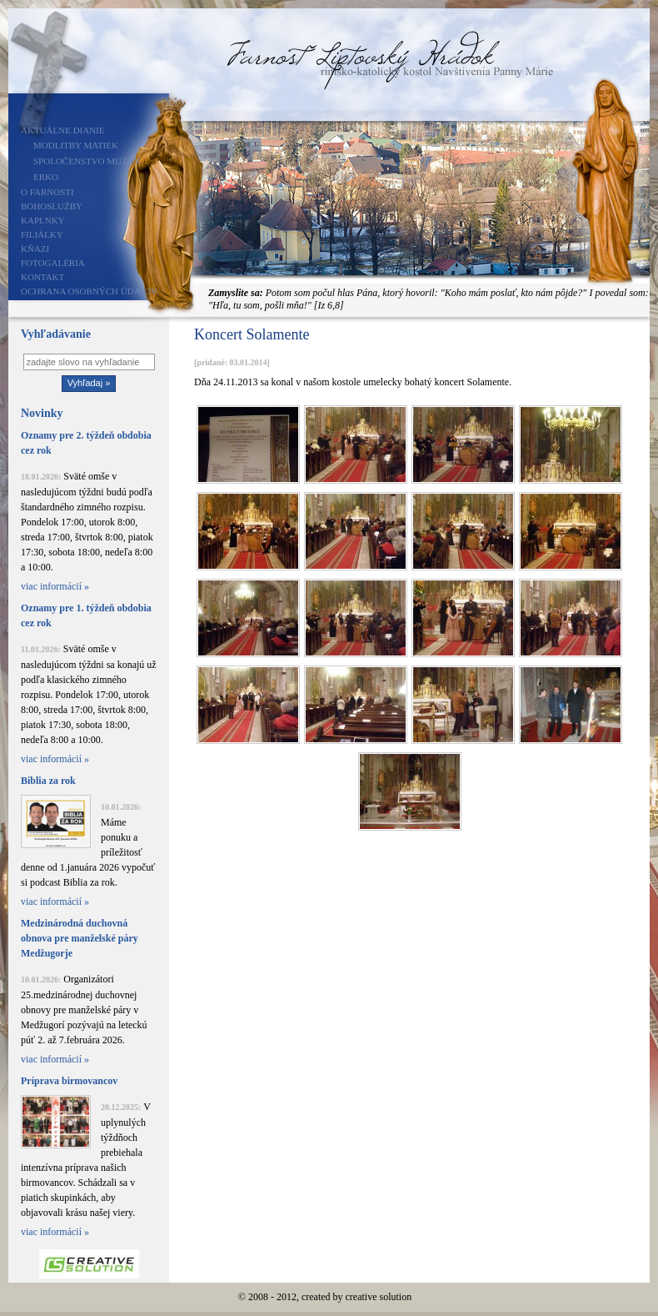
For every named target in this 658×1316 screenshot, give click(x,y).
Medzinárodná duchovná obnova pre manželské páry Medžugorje (79, 938)
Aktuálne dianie (63, 130)
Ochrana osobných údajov (89, 291)
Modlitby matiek (75, 145)
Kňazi (35, 249)
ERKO (45, 177)
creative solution (379, 1297)
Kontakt (42, 277)
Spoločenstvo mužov (87, 161)
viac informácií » (55, 586)
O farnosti (47, 192)
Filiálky (42, 234)
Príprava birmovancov (69, 1081)
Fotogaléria (53, 263)
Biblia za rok (48, 780)
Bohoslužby (51, 206)
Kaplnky (43, 220)
